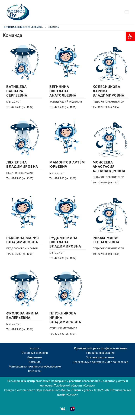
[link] (130, 36)
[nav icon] (126, 12)
